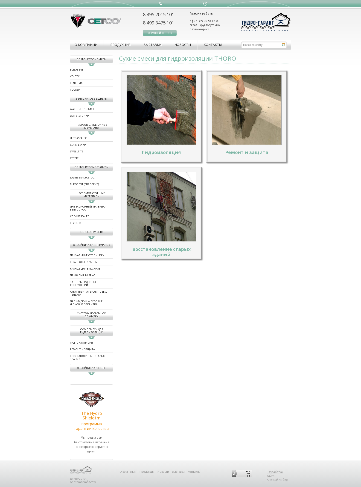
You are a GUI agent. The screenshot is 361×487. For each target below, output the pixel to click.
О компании (86, 44)
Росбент (76, 89)
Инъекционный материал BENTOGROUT (88, 208)
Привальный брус (82, 275)
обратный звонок (160, 33)
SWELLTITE (76, 151)
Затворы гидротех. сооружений (83, 283)
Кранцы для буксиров (85, 268)
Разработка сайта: (275, 474)
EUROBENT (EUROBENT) (84, 184)
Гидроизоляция (81, 342)
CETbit (74, 158)
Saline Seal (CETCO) (82, 177)
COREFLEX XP (78, 144)
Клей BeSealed (79, 216)
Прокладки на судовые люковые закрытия (86, 303)
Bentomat (77, 83)
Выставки (152, 44)
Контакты (213, 44)
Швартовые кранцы (83, 262)
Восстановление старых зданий (87, 357)
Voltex (74, 76)
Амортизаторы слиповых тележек (88, 293)
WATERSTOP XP (79, 115)
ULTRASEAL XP (78, 138)
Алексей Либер (277, 480)
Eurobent (76, 69)
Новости (183, 44)
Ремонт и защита (82, 349)
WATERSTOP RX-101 (82, 109)
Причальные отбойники (87, 255)
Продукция (120, 44)
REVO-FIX (75, 223)
